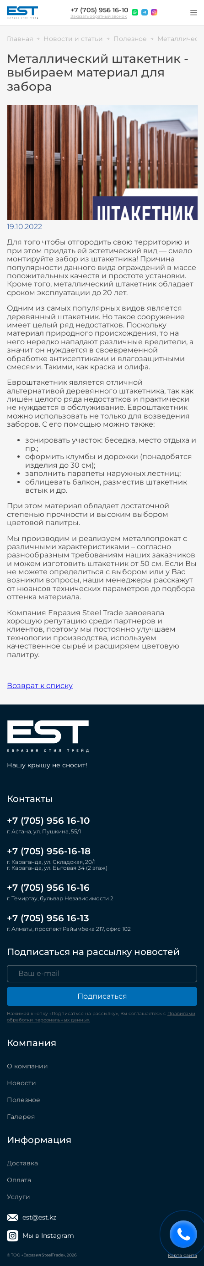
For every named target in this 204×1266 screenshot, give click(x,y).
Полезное (23, 1100)
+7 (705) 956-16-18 (49, 851)
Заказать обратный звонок (98, 16)
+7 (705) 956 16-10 (99, 10)
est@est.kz (31, 1217)
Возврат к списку (40, 685)
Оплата (19, 1180)
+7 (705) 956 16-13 (48, 918)
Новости (21, 1083)
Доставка (22, 1163)
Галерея (21, 1117)
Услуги (18, 1197)
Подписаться (102, 996)
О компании (27, 1066)
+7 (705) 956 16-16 (48, 887)
